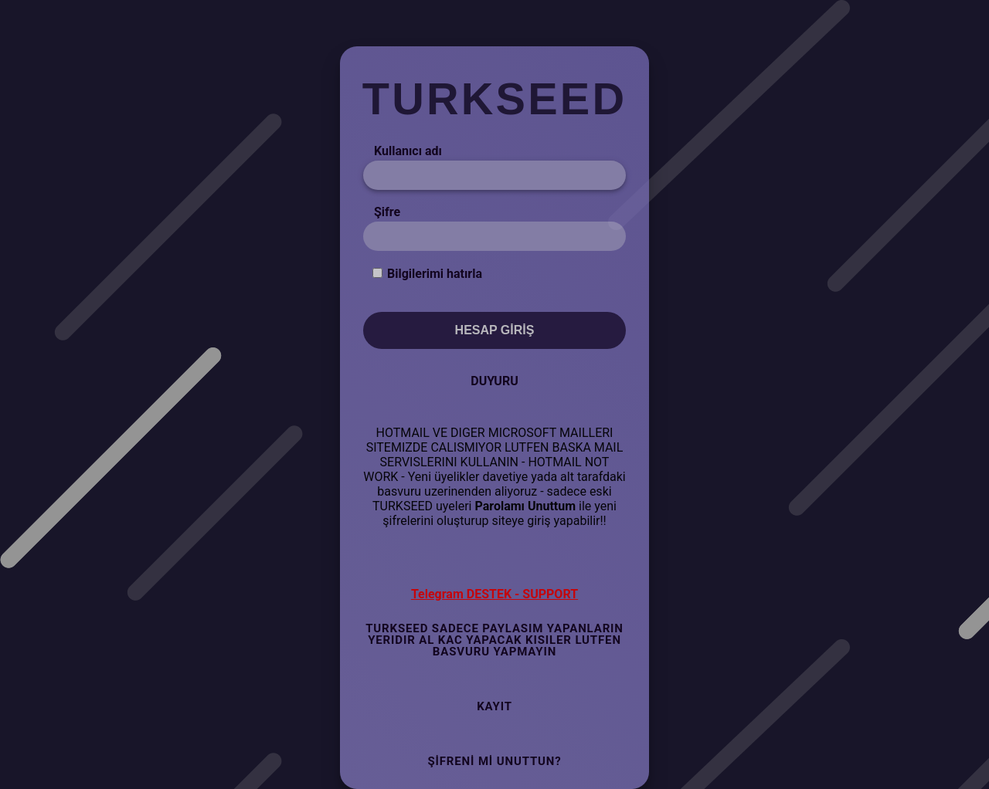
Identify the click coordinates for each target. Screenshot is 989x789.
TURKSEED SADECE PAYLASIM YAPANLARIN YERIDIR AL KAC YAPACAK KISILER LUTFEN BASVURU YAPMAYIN (494, 640)
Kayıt (494, 706)
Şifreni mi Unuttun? (494, 761)
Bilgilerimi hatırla (434, 273)
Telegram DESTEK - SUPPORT (494, 594)
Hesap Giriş (495, 330)
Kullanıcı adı (408, 151)
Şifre (387, 212)
